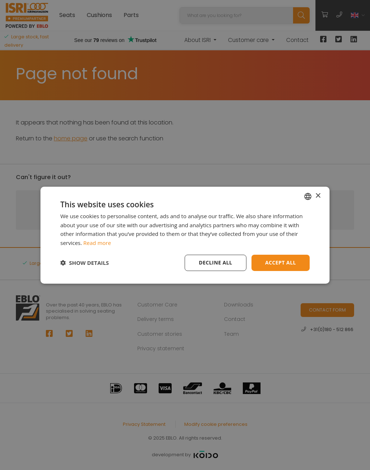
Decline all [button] (215, 262)
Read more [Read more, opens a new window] (97, 242)
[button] (84, 262)
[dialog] (185, 235)
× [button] (317, 196)
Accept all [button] (280, 262)
